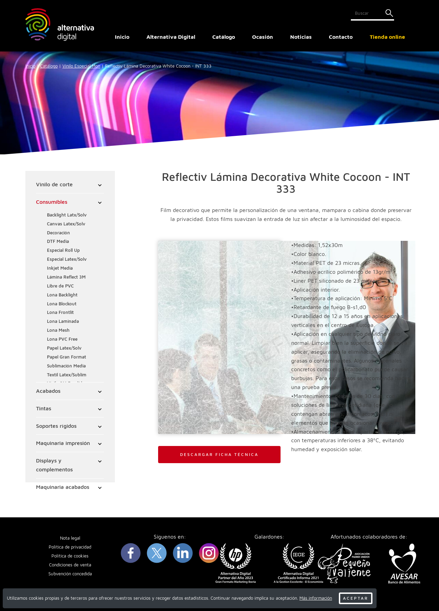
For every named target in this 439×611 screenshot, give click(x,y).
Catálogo (49, 66)
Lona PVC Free (62, 339)
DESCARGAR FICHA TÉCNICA (219, 454)
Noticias (301, 37)
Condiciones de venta (70, 565)
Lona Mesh (58, 330)
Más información (315, 598)
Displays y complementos (54, 465)
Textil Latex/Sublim (67, 375)
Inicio (122, 37)
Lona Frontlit (60, 312)
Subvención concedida (70, 574)
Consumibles (52, 202)
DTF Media (58, 241)
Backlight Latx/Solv (67, 215)
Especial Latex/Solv (67, 259)
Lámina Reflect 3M (66, 277)
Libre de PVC (60, 286)
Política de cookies (69, 556)
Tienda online (387, 37)
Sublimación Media (66, 366)
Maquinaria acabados (63, 487)
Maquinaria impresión (63, 443)
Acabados (48, 391)
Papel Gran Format (66, 357)
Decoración (58, 233)
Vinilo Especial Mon (81, 66)
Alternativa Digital (170, 37)
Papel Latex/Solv (64, 348)
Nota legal (70, 538)
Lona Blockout (62, 304)
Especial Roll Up (63, 250)
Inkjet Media (60, 268)
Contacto (341, 37)
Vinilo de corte (54, 184)
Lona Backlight (62, 295)
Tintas (43, 409)
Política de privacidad (70, 547)
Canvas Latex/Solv (66, 224)
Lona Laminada (63, 321)
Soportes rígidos (56, 426)
